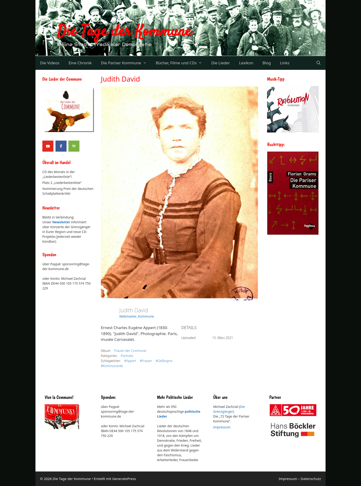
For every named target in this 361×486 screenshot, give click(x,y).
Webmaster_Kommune (136, 316)
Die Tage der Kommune (124, 32)
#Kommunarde (112, 366)
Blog (266, 62)
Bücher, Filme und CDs (181, 63)
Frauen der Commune (130, 350)
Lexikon (246, 62)
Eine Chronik (80, 62)
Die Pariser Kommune (126, 63)
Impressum (221, 427)
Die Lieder (220, 62)
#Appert (130, 361)
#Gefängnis (164, 361)
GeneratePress (124, 478)
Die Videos (49, 62)
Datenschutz (311, 478)
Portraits (127, 355)
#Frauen (146, 361)
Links (284, 62)
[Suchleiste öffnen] (318, 63)
